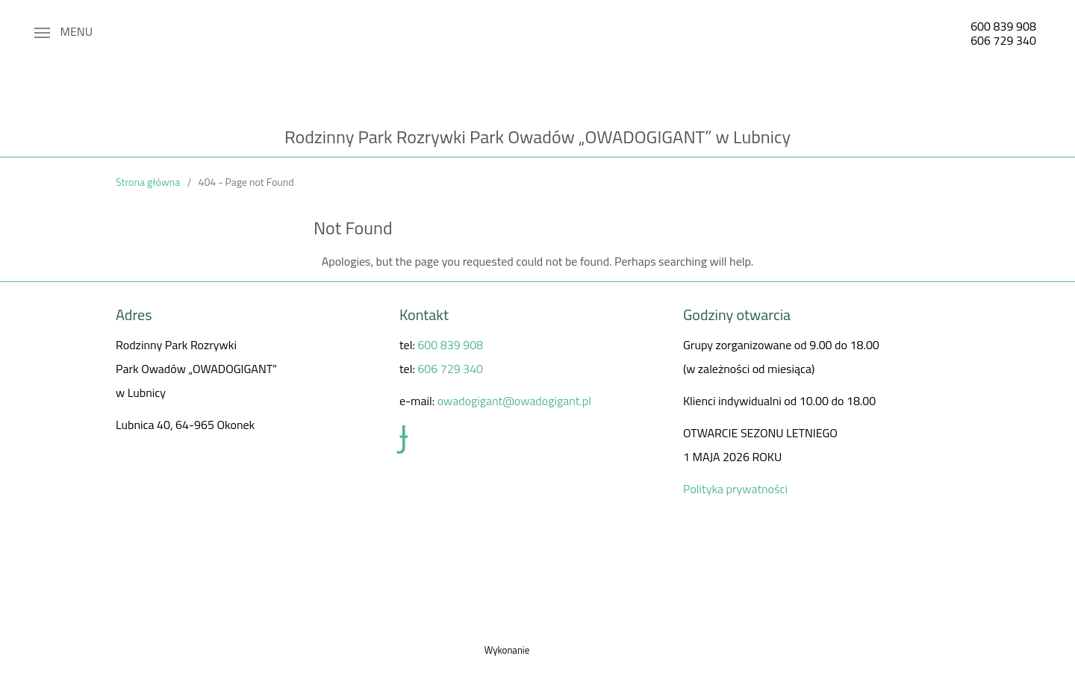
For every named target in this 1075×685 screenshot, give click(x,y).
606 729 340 (1003, 40)
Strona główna (148, 182)
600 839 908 (1003, 26)
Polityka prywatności (735, 489)
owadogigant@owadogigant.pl (514, 401)
